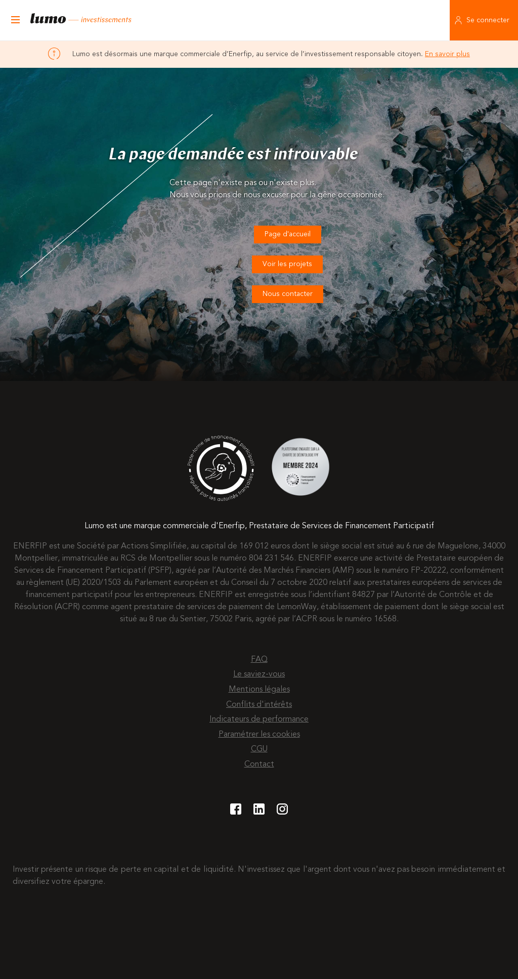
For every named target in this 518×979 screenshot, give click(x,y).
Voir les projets (287, 264)
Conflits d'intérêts (259, 705)
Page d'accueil (288, 234)
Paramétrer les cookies (259, 735)
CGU (259, 749)
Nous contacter (288, 293)
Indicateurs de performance (259, 719)
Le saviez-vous (259, 674)
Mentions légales (259, 690)
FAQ (259, 660)
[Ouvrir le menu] (15, 20)
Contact (259, 764)
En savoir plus (447, 54)
